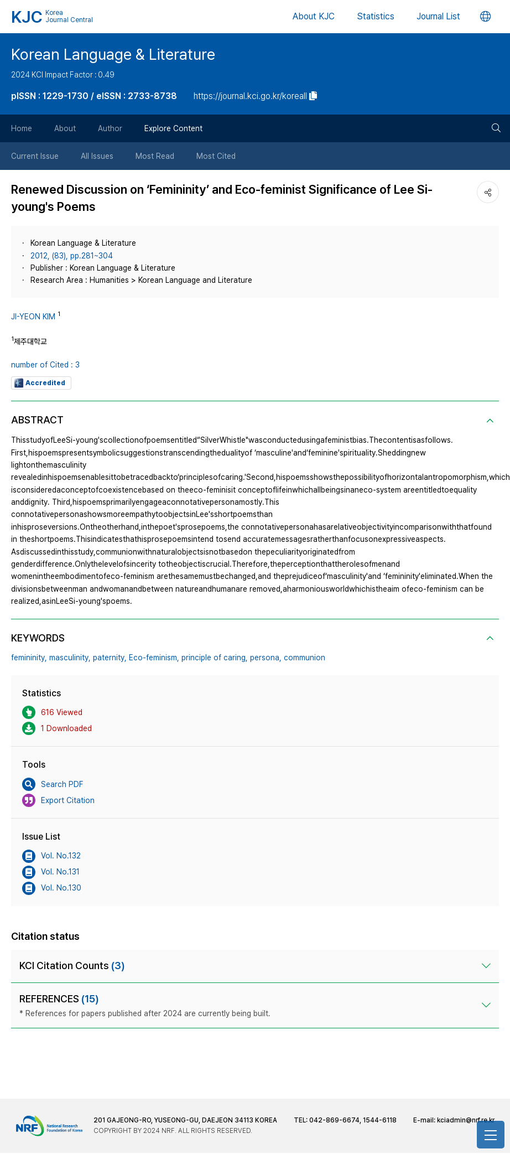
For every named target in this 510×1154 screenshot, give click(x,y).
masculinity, (70, 657)
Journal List (438, 16)
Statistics (375, 16)
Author (110, 128)
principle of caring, (214, 657)
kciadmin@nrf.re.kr (466, 1120)
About (65, 128)
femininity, (29, 657)
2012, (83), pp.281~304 (71, 255)
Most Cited (216, 156)
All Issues (97, 156)
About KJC (314, 16)
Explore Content (173, 128)
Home (21, 128)
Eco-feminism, (154, 657)
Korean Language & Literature (113, 54)
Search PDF (52, 784)
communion (304, 657)
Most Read (155, 156)
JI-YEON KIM (33, 316)
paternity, (110, 657)
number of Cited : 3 (45, 364)
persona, (266, 657)
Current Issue (35, 156)
